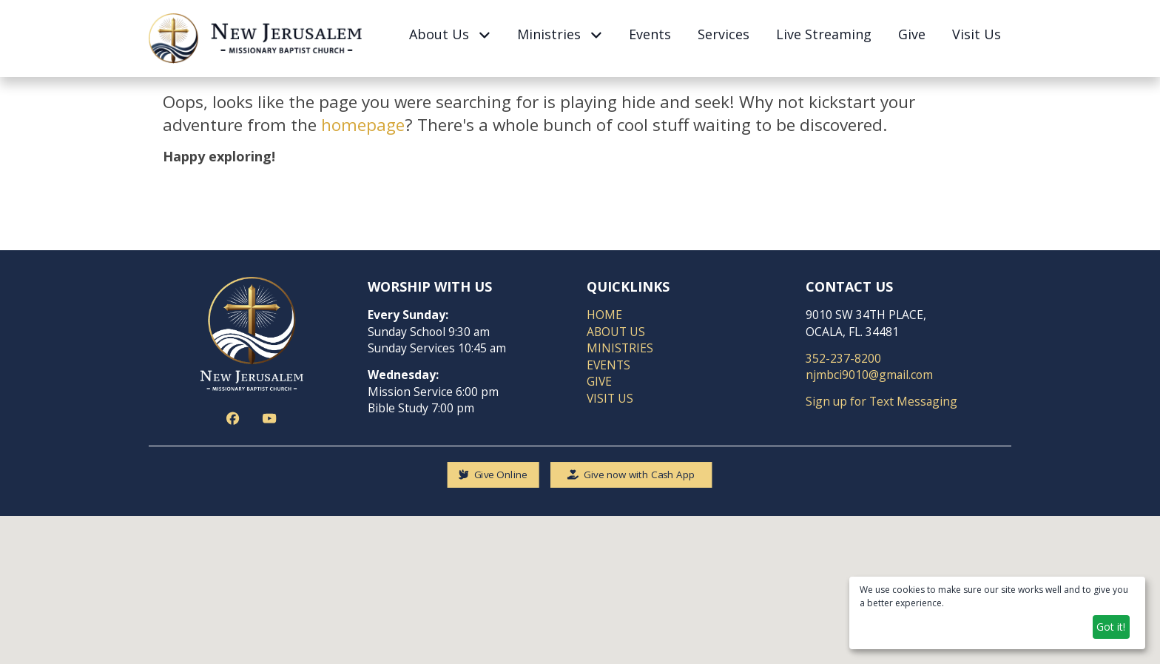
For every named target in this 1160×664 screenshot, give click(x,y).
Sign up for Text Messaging (881, 401)
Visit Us (976, 34)
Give (911, 34)
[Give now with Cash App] (631, 474)
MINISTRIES (620, 348)
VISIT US (610, 397)
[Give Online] (493, 474)
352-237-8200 (843, 357)
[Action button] (234, 418)
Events (650, 34)
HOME (604, 314)
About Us (449, 34)
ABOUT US (616, 331)
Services (723, 34)
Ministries (558, 34)
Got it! (1110, 627)
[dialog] (997, 613)
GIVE (599, 381)
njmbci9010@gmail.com (869, 374)
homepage (363, 124)
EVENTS (608, 364)
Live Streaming (823, 34)
